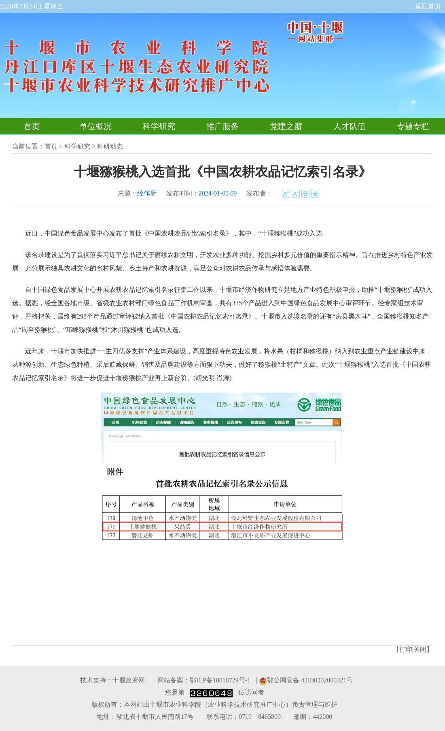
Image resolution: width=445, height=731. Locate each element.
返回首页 (428, 6)
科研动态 (110, 146)
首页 (32, 126)
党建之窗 (286, 126)
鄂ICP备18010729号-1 (220, 680)
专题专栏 (413, 126)
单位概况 (95, 126)
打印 (405, 649)
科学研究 (159, 126)
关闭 (419, 649)
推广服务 (222, 126)
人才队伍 (349, 126)
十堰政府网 (128, 680)
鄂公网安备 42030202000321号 (306, 680)
